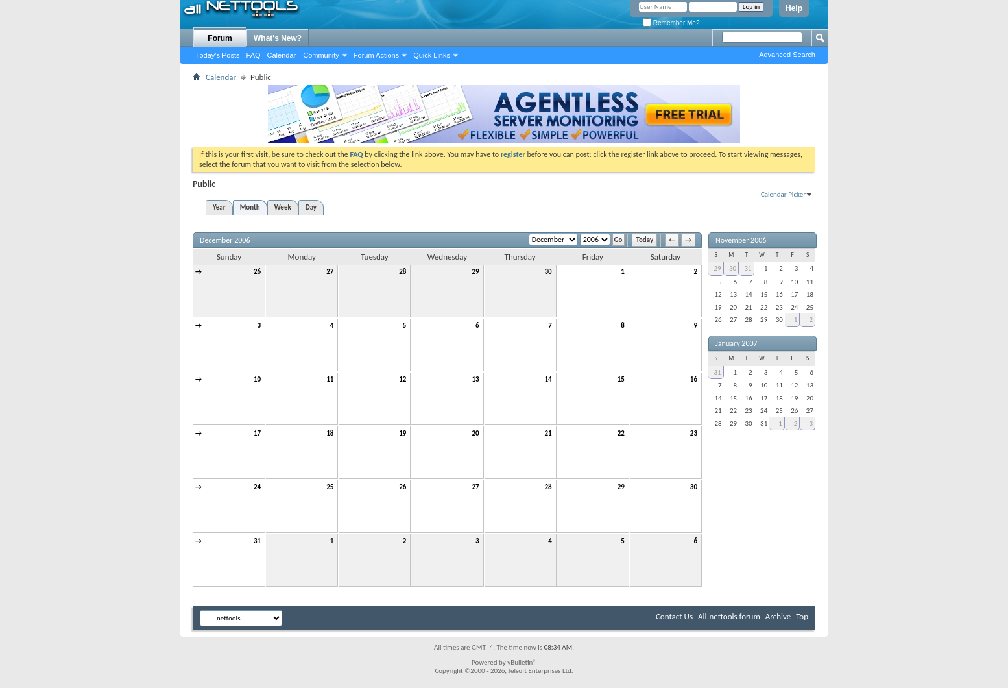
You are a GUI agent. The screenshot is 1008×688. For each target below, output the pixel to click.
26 (257, 271)
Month (250, 207)
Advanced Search (787, 54)
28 (402, 271)
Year (219, 207)
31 (257, 541)
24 (257, 487)
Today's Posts (218, 55)
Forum (220, 38)
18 (329, 433)
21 (548, 433)
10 (257, 379)
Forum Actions (376, 55)
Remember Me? (671, 23)
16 (693, 379)
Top (802, 616)
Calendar (281, 55)
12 (402, 379)
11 (329, 379)
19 (402, 433)
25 (329, 487)
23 (693, 433)
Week (282, 207)
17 (257, 433)
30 (548, 271)
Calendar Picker (783, 194)
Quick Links (431, 55)
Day (311, 207)
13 (475, 379)
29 (475, 271)
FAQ (253, 55)
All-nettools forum (729, 616)
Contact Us (674, 616)
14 (548, 379)
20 (475, 433)
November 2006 (740, 240)
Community (321, 55)
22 (621, 433)
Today (644, 240)
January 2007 (736, 343)
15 (621, 379)
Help (794, 8)
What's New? (278, 38)
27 (329, 271)
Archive (778, 616)
